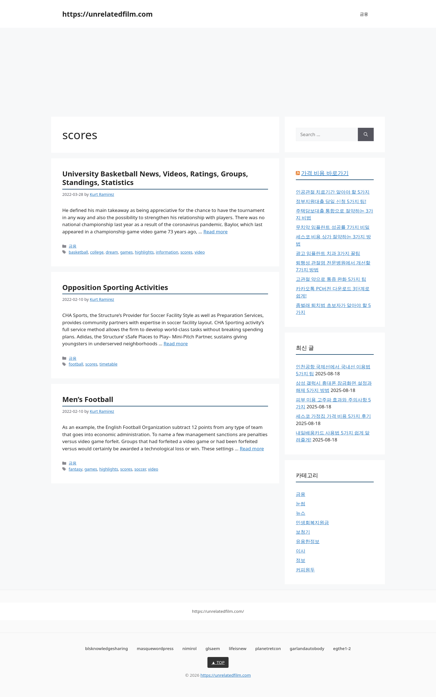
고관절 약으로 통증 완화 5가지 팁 (331, 279)
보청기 (303, 532)
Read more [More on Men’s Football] (252, 448)
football (76, 364)
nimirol (189, 648)
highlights (144, 252)
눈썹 (300, 503)
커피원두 (305, 569)
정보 (300, 560)
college (96, 252)
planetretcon (268, 648)
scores (186, 252)
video (200, 252)
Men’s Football (87, 399)
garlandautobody (307, 648)
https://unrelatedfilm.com (107, 14)
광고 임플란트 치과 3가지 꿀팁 (328, 253)
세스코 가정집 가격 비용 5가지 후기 (333, 416)
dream (112, 252)
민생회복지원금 (312, 522)
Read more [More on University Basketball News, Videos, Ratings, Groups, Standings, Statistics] (216, 231)
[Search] (366, 134)
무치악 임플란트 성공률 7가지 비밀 (333, 227)
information (167, 252)
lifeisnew (237, 648)
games (126, 252)
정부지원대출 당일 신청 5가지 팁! (331, 201)
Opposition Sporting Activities (115, 287)
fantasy (75, 469)
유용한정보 (307, 541)
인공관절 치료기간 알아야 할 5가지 (333, 192)
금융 (364, 14)
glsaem (212, 648)
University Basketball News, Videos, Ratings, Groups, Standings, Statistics (155, 178)
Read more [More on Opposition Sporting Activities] (176, 343)
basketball (78, 252)
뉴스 (300, 513)
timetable (109, 364)
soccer (140, 469)
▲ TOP (218, 662)
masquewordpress (155, 648)
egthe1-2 (342, 648)
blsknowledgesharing (106, 648)
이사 (300, 551)
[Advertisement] (218, 69)
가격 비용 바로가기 (324, 173)
